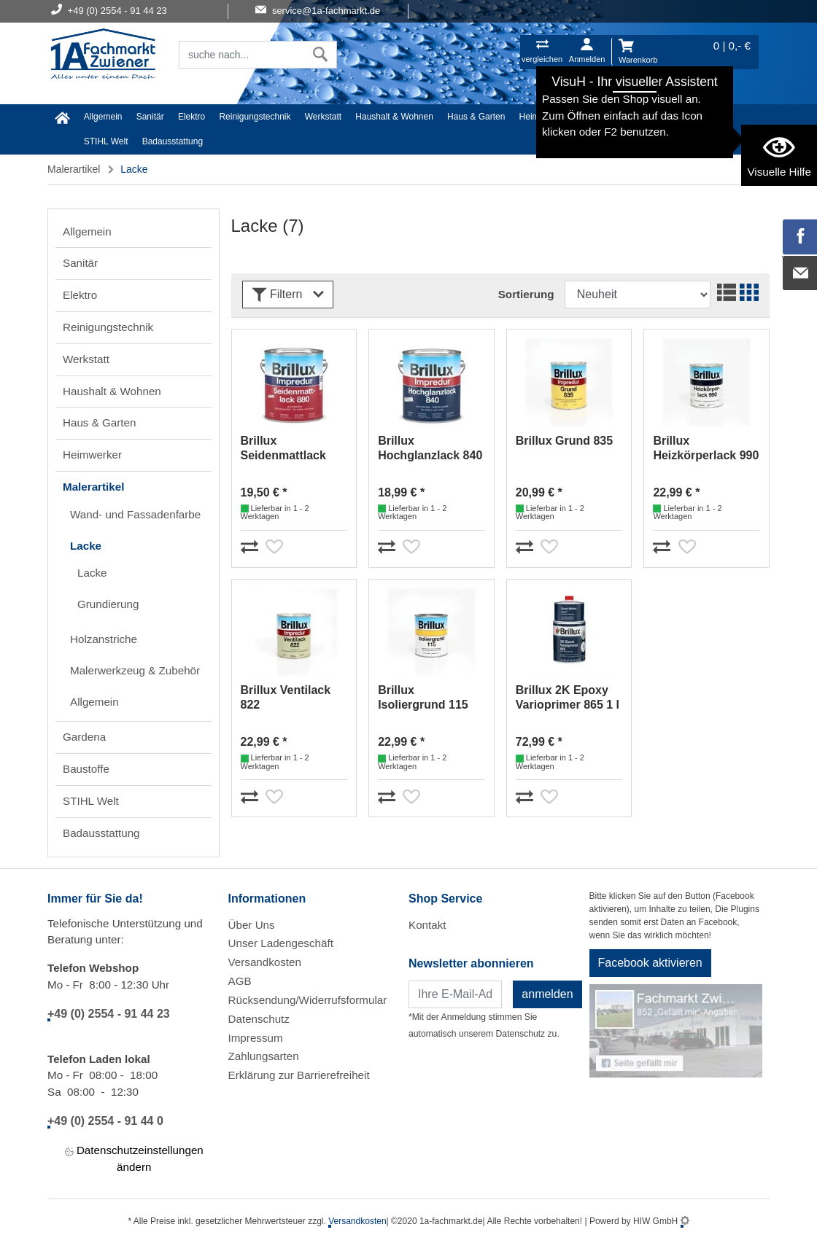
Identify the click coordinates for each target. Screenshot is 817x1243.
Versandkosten (264, 962)
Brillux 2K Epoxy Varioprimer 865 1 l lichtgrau (567, 698)
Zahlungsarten (263, 1056)
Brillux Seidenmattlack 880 (283, 449)
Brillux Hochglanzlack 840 (430, 448)
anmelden (547, 994)
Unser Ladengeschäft (280, 943)
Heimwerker (542, 117)
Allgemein (103, 117)
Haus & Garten (476, 117)
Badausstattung (172, 141)
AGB (240, 981)
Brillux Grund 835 (564, 441)
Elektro (191, 117)
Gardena (656, 117)
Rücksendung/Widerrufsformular (307, 1000)
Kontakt (427, 925)
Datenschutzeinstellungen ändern (134, 1158)
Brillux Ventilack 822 (286, 697)
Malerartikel (602, 117)
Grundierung (108, 604)
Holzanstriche (103, 639)
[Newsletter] (455, 994)
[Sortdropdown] (637, 294)
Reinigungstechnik (254, 117)
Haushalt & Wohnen (394, 117)
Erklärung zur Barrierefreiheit (299, 1075)
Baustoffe (705, 117)
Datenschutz (259, 1019)
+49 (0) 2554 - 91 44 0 (105, 1121)
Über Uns (251, 925)
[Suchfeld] (242, 55)
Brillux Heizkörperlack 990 (706, 448)
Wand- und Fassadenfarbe (135, 514)
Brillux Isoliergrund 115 (423, 697)
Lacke (85, 545)
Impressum (255, 1038)
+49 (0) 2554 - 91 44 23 (108, 1014)
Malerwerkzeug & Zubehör (135, 670)
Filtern (288, 295)
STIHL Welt (106, 141)
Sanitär (150, 117)
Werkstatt (323, 117)
